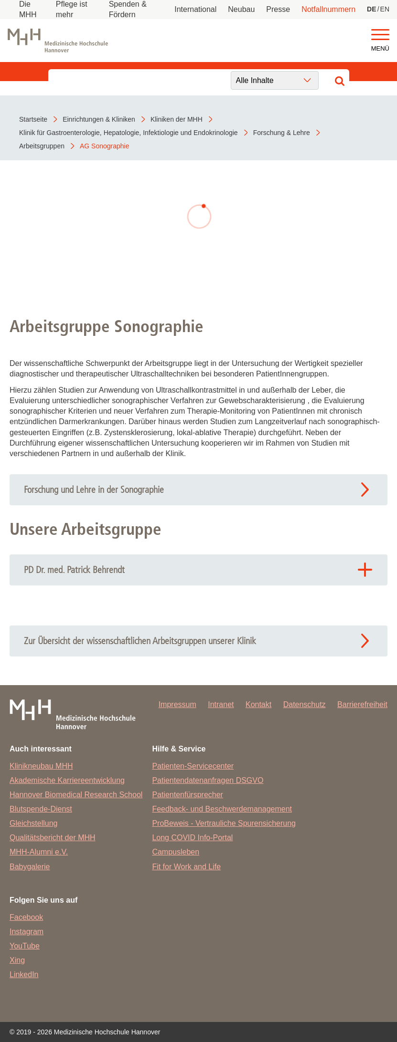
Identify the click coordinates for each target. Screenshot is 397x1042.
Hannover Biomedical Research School (76, 795)
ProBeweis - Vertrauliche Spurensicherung (224, 823)
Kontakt (258, 704)
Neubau (241, 9)
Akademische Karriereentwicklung (67, 780)
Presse (278, 9)
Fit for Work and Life (186, 867)
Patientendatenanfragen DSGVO (207, 780)
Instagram (26, 931)
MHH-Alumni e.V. (39, 852)
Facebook (26, 917)
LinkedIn (24, 974)
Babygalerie (30, 867)
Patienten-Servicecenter (193, 766)
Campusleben (175, 852)
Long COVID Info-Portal (192, 838)
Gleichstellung (34, 823)
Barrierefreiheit (362, 704)
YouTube (25, 946)
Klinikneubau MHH (41, 766)
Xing (17, 960)
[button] (380, 35)
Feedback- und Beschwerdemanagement (222, 809)
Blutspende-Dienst (41, 809)
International (195, 9)
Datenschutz (304, 704)
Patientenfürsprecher (187, 795)
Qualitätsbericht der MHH (53, 838)
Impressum (177, 704)
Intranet (221, 704)
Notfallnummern (328, 9)
